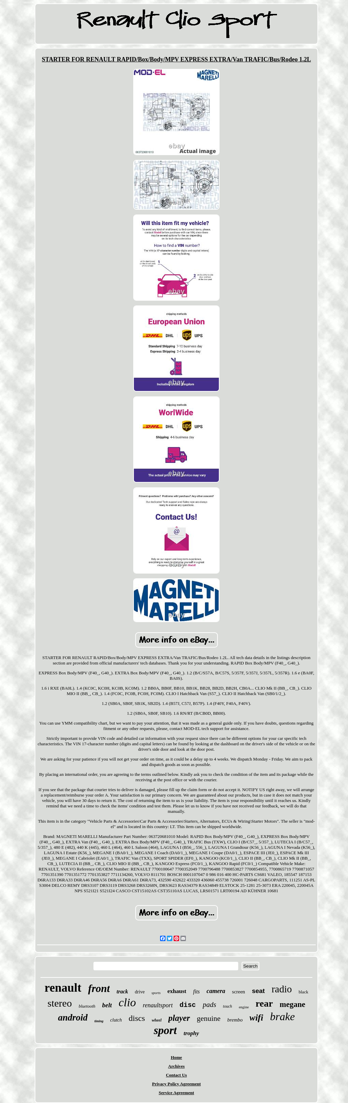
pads (209, 1005)
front (99, 988)
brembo (235, 1020)
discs (137, 1018)
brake (282, 1016)
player (179, 1018)
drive (140, 991)
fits (196, 991)
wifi (256, 1018)
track (122, 991)
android (73, 1017)
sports (156, 993)
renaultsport (158, 1005)
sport (165, 1030)
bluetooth (87, 1006)
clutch (116, 1020)
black (303, 991)
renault (63, 987)
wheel (157, 1020)
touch (227, 1006)
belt (107, 1005)
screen (238, 991)
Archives (176, 1066)
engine (244, 1007)
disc (187, 1005)
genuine (209, 1018)
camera (216, 991)
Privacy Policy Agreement (176, 1083)
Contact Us (176, 1075)
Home (176, 1057)
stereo (60, 1003)
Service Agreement (176, 1092)
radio (282, 989)
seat (258, 990)
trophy (191, 1033)
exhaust (177, 991)
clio (127, 1002)
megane (292, 1004)
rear (264, 1003)
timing (99, 1021)
